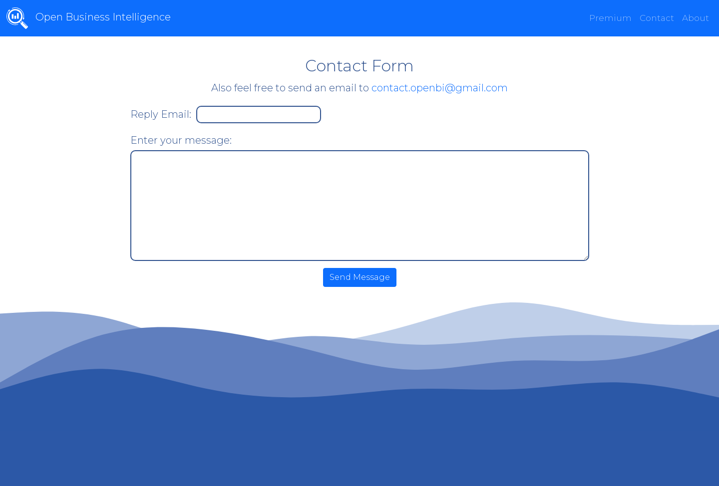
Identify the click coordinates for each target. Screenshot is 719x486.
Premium (610, 18)
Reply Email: (160, 114)
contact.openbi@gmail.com (439, 88)
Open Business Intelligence (77, 18)
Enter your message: (181, 140)
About (695, 18)
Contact (657, 18)
